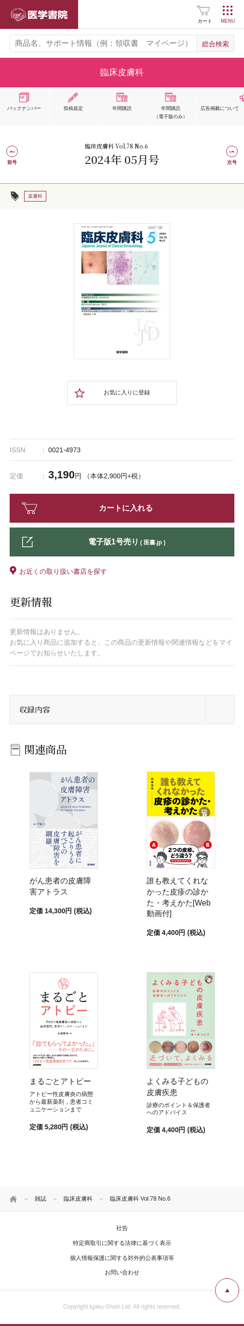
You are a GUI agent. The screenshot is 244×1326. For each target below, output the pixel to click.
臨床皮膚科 (78, 1198)
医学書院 (39, 14)
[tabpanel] (122, 291)
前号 (12, 162)
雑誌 (40, 1198)
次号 (232, 162)
